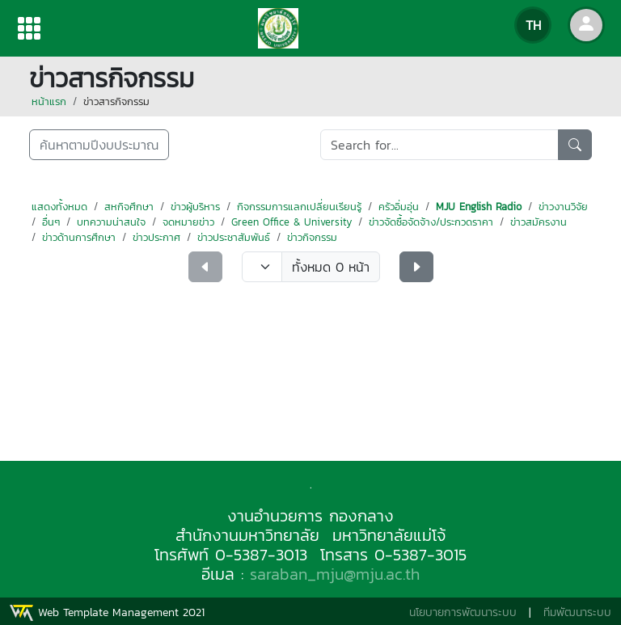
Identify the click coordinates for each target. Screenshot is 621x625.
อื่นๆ (51, 222)
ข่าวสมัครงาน (538, 222)
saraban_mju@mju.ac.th (335, 574)
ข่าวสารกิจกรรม (116, 101)
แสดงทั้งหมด (59, 206)
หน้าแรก (49, 101)
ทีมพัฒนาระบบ (577, 612)
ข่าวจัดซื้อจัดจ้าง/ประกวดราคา (431, 222)
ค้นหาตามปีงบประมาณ (99, 144)
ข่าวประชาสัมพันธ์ (233, 237)
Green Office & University (291, 222)
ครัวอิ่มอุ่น (398, 206)
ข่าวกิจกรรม (312, 237)
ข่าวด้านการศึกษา (79, 237)
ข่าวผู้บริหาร (195, 206)
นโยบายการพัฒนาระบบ (463, 612)
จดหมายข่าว (188, 222)
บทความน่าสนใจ (111, 222)
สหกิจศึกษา (129, 206)
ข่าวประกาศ (156, 237)
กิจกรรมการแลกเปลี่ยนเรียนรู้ (299, 206)
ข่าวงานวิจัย (563, 206)
